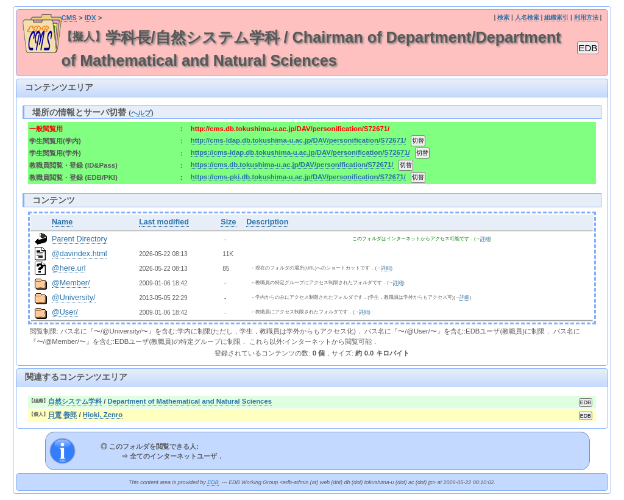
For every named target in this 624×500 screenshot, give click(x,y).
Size (228, 222)
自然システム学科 (75, 401)
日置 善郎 (62, 414)
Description (267, 222)
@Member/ (71, 283)
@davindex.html (79, 253)
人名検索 (527, 17)
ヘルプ (141, 112)
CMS (69, 17)
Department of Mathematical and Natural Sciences (190, 401)
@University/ (74, 297)
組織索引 (556, 17)
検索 (503, 17)
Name (62, 222)
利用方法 (586, 17)
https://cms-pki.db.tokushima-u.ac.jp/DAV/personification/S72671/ (298, 176)
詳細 (485, 238)
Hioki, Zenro (102, 414)
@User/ (65, 312)
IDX (90, 17)
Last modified (164, 222)
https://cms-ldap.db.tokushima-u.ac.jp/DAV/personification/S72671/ (300, 152)
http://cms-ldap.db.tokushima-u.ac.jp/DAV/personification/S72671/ (298, 140)
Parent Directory (79, 239)
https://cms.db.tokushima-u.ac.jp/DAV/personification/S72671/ (292, 164)
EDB (212, 482)
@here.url (69, 268)
